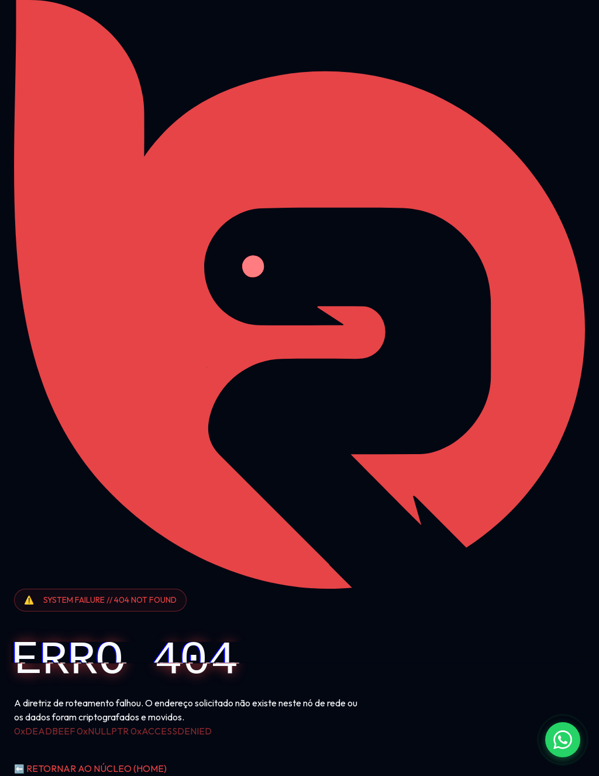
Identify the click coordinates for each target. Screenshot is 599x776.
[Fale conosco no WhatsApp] (562, 739)
